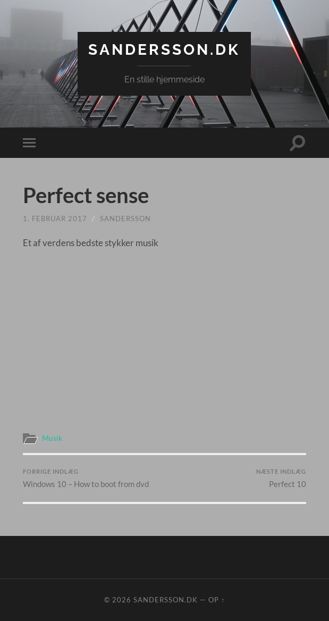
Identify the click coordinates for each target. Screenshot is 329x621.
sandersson (125, 218)
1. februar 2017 (55, 218)
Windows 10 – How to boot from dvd (86, 478)
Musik (52, 438)
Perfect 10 (281, 478)
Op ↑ (216, 599)
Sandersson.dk (164, 49)
